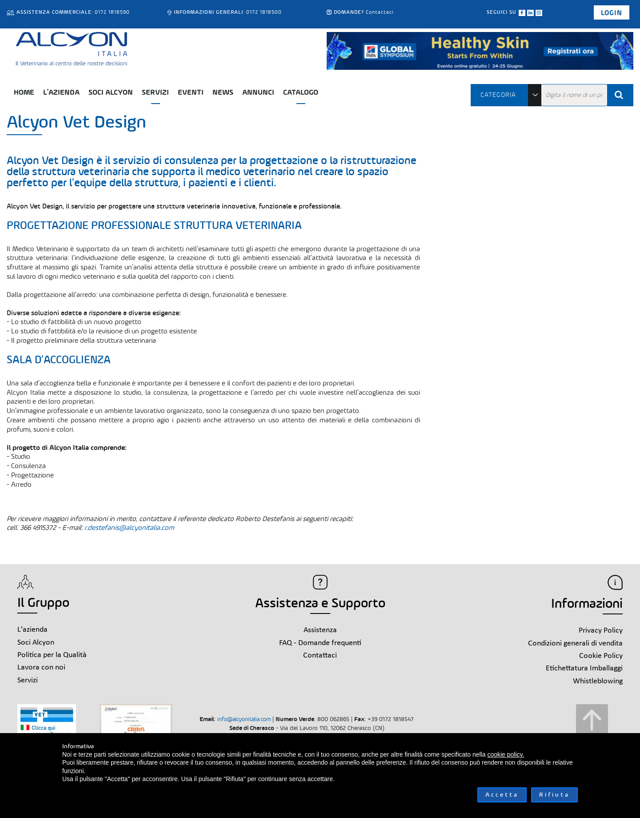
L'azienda (61, 92)
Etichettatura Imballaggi (584, 668)
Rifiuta (554, 794)
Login (611, 12)
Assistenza (320, 630)
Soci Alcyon (110, 92)
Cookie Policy (601, 656)
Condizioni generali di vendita (575, 643)
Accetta (502, 794)
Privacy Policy (601, 630)
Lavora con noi (41, 667)
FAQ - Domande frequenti (320, 643)
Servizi (155, 92)
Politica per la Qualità (52, 655)
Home (24, 92)
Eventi (191, 92)
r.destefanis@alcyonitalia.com (129, 527)
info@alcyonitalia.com (244, 719)
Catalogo (300, 92)
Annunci (258, 92)
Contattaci (380, 12)
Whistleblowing (598, 681)
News (222, 92)
